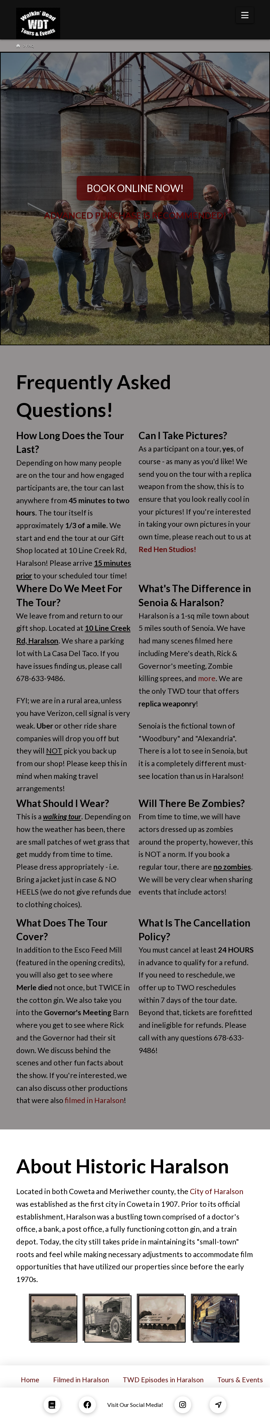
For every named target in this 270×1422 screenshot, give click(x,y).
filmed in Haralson (94, 1100)
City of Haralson (216, 1191)
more (207, 678)
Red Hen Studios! (167, 549)
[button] (245, 15)
